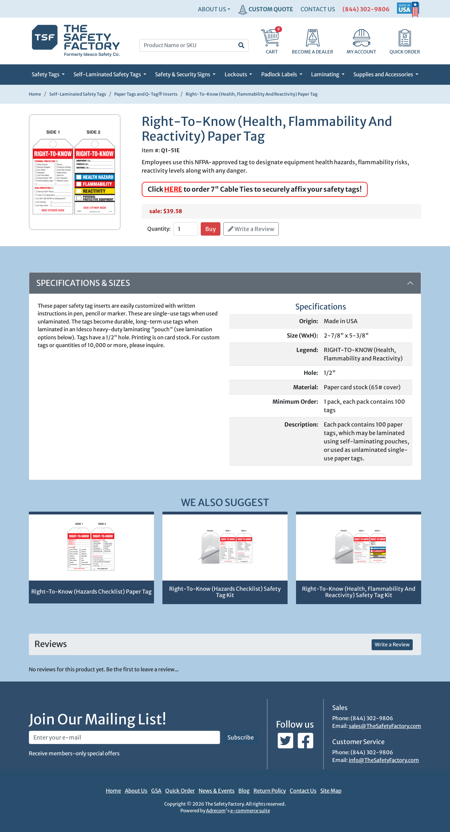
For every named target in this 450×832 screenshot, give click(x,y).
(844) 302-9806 (366, 9)
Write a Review (251, 228)
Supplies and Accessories (383, 74)
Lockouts (236, 74)
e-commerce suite (250, 811)
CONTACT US (318, 9)
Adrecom (216, 811)
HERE (173, 189)
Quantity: (159, 228)
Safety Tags (46, 74)
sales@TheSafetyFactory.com (385, 726)
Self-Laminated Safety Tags (107, 74)
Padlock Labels (279, 74)
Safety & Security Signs (183, 74)
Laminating (325, 74)
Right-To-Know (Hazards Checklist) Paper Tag (91, 591)
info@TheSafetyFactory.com (384, 760)
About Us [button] (212, 9)
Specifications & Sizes (83, 283)
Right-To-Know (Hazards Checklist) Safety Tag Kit (225, 592)
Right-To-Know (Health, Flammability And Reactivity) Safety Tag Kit (358, 592)
